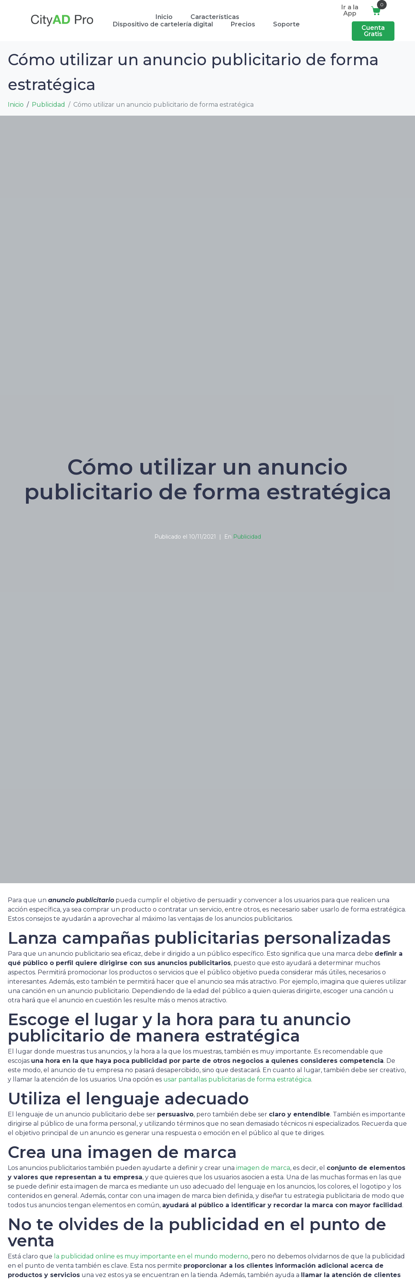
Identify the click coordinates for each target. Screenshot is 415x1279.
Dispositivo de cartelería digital (163, 24)
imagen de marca (263, 1168)
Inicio (164, 17)
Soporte (286, 24)
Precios (243, 24)
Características (214, 17)
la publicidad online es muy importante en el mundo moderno (151, 1256)
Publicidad (247, 536)
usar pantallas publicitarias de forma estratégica (237, 1079)
